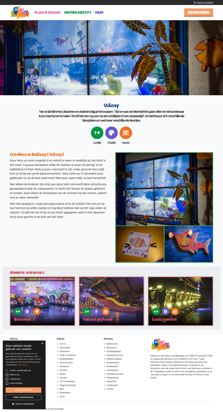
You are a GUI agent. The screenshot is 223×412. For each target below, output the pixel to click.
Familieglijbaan (114, 351)
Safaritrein (111, 381)
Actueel (63, 370)
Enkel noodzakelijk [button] (23, 397)
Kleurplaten (65, 392)
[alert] (24, 375)
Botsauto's (112, 347)
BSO (62, 389)
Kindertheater (113, 362)
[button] (24, 404)
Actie (62, 396)
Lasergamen (112, 370)
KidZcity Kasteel (114, 359)
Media (63, 374)
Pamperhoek (113, 377)
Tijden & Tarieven (68, 355)
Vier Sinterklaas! (67, 381)
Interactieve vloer (115, 355)
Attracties (64, 366)
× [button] (42, 344)
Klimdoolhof (112, 366)
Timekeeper (112, 385)
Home (63, 344)
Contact (63, 377)
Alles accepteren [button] (23, 390)
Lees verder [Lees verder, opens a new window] (22, 365)
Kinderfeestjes (66, 359)
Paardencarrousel (115, 374)
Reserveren (198, 12)
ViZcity (110, 389)
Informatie (65, 351)
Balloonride (112, 344)
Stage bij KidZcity (68, 385)
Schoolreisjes (66, 362)
